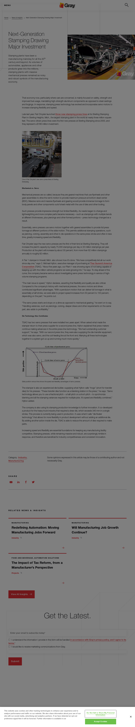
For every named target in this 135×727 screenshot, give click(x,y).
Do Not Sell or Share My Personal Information (100, 714)
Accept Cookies (100, 721)
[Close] (131, 717)
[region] (67, 717)
